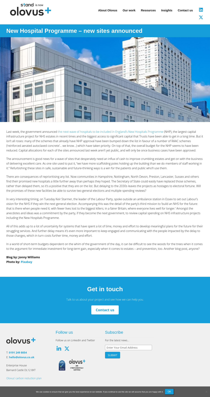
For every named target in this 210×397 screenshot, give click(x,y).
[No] (206, 391)
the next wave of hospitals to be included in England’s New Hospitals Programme (110, 132)
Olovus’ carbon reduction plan (24, 378)
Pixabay (26, 262)
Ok (169, 391)
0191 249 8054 (18, 352)
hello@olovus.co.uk (21, 357)
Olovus (30, 9)
